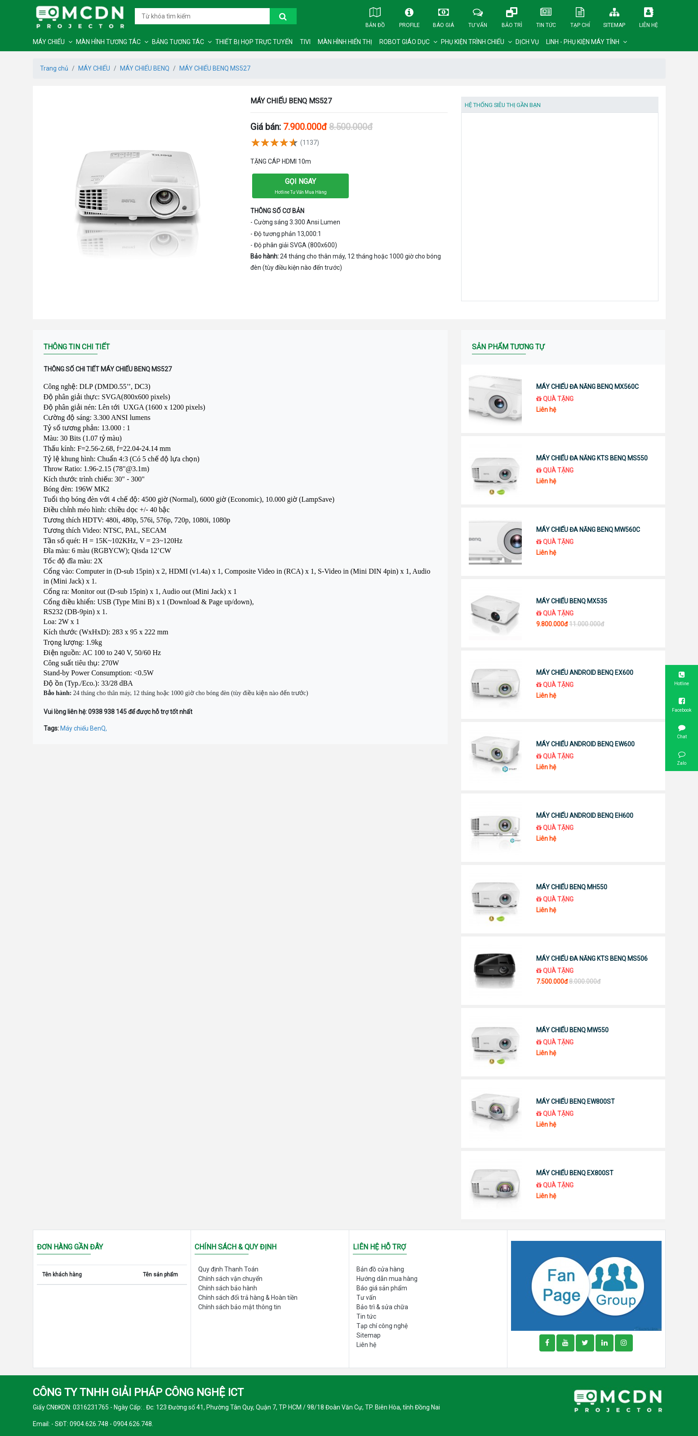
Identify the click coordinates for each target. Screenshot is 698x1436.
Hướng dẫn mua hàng (387, 1278)
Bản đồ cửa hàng (380, 1269)
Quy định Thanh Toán (228, 1269)
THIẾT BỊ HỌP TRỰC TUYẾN (254, 42)
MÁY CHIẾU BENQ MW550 (572, 1030)
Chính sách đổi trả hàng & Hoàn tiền (248, 1297)
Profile (409, 15)
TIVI (305, 42)
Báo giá (443, 15)
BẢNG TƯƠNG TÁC (178, 42)
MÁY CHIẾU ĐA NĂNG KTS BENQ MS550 (592, 458)
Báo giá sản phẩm (381, 1288)
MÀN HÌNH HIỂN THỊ (345, 42)
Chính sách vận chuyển (230, 1278)
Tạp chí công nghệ (382, 1325)
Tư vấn (477, 15)
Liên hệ (648, 15)
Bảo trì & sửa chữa (382, 1307)
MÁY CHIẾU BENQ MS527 (214, 68)
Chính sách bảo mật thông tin (239, 1307)
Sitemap (614, 15)
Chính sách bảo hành (227, 1288)
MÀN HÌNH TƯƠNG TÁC (108, 42)
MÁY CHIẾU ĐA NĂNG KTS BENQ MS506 (592, 958)
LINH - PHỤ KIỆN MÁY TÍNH (582, 42)
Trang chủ (54, 68)
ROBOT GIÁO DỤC (404, 42)
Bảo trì (511, 15)
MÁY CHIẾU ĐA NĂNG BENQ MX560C (587, 386)
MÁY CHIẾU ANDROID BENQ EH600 (584, 815)
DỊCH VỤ (527, 42)
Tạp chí (580, 15)
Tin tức (546, 15)
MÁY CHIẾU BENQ (144, 68)
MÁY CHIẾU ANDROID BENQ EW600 (585, 744)
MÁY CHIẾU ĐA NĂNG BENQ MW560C (588, 529)
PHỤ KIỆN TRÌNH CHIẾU (472, 42)
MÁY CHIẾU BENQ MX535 (571, 601)
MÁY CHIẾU (49, 42)
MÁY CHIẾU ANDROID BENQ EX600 (584, 672)
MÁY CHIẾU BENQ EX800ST (575, 1173)
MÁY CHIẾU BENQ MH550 (571, 887)
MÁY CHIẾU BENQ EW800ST (575, 1101)
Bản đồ (375, 15)
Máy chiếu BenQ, (83, 728)
